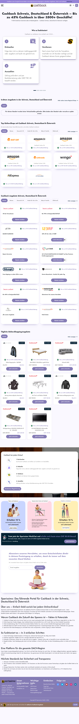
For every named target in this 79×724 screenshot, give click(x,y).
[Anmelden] (76, 5)
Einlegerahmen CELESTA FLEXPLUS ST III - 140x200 (13, 452)
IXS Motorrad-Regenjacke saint (65, 418)
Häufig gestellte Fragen (22, 709)
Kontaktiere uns (20, 711)
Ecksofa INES (65, 384)
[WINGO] (66, 183)
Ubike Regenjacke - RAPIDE (13, 384)
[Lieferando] (39, 183)
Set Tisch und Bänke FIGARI (39, 418)
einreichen (40, 590)
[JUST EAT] (13, 165)
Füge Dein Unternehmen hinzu (48, 710)
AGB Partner (33, 709)
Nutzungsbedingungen (36, 715)
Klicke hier (69, 1)
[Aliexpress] (13, 201)
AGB (31, 707)
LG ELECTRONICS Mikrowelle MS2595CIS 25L (39, 452)
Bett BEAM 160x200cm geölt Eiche (39, 384)
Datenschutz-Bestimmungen (34, 712)
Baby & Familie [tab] (45, 153)
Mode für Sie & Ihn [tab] (32, 153)
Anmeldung (15, 564)
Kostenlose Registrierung (12, 511)
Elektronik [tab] (55, 153)
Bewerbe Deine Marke (49, 707)
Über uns (19, 707)
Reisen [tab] (11, 153)
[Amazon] (39, 165)
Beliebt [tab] (4, 153)
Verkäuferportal (47, 713)
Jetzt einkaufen (13, 391)
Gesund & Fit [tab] (20, 153)
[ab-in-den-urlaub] (39, 201)
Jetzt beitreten (70, 564)
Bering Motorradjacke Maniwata (13, 418)
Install (75, 722)
